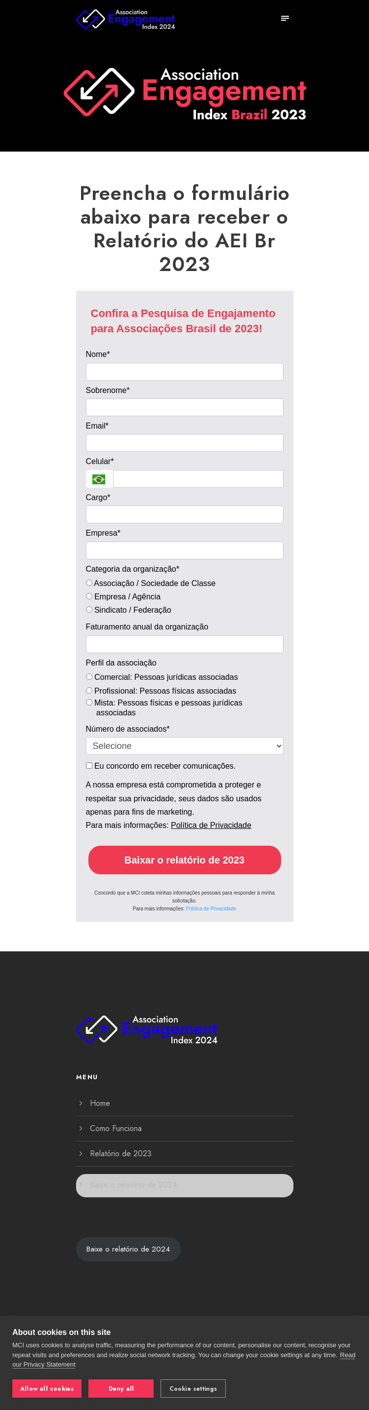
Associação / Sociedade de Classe (151, 583)
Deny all (121, 1388)
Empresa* (103, 533)
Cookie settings (193, 1388)
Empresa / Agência (123, 596)
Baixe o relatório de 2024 (133, 1184)
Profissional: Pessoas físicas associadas (162, 691)
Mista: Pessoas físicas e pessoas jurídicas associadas (164, 708)
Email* (97, 426)
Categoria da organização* (132, 569)
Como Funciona (116, 1128)
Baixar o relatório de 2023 (184, 860)
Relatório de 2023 (121, 1153)
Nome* (98, 354)
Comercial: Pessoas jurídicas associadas (162, 677)
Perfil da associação (121, 663)
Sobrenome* (108, 390)
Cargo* (98, 497)
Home (100, 1103)
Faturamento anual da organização (147, 627)
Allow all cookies (47, 1388)
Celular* (100, 461)
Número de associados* (128, 729)
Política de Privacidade (211, 825)
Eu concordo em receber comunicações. (161, 766)
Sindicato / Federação (128, 610)
